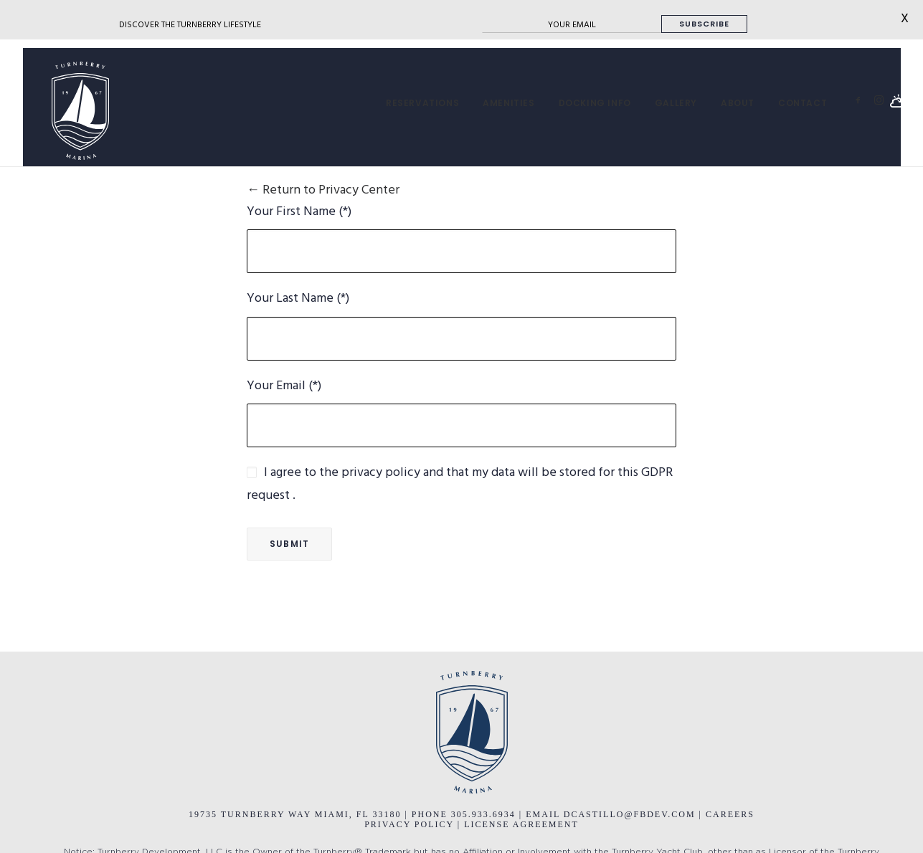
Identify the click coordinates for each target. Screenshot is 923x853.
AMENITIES (508, 103)
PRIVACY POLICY (409, 824)
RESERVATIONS (422, 103)
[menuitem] (422, 103)
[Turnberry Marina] (66, 111)
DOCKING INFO (595, 103)
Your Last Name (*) (298, 298)
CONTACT (802, 103)
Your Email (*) (284, 386)
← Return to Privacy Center (323, 190)
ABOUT (737, 103)
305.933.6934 (485, 814)
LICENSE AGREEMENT (521, 824)
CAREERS (730, 814)
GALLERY (676, 103)
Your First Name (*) (299, 211)
